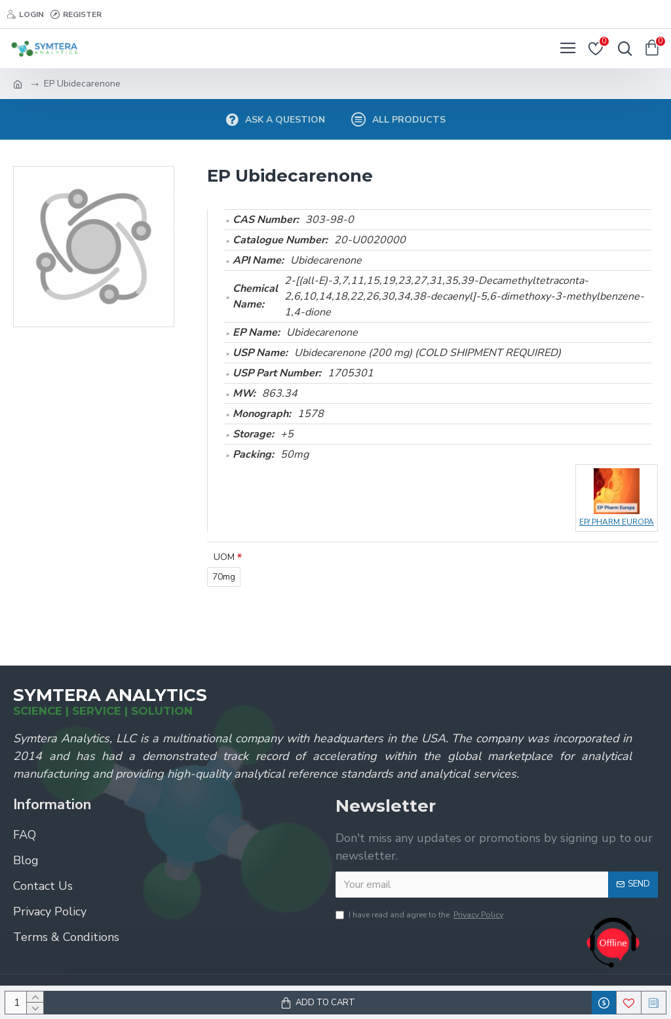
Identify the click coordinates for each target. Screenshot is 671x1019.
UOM (224, 557)
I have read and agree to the (420, 915)
